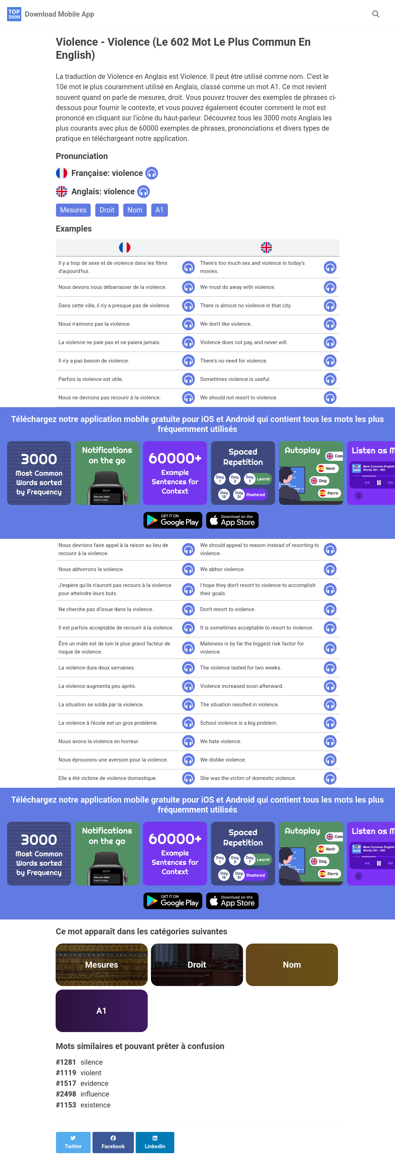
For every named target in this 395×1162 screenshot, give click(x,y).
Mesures (74, 213)
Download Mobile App (59, 14)
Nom (136, 213)
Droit (107, 213)
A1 (161, 213)
